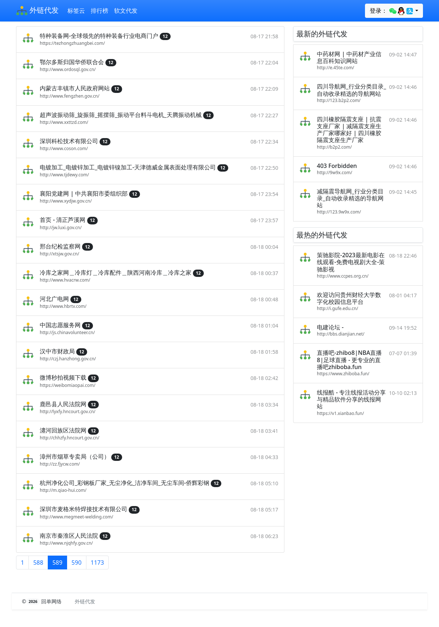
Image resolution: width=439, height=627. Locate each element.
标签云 (76, 11)
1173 (97, 563)
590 (76, 563)
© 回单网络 (42, 601)
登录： (392, 11)
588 (38, 563)
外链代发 (37, 11)
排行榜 (99, 11)
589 (57, 563)
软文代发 (125, 11)
